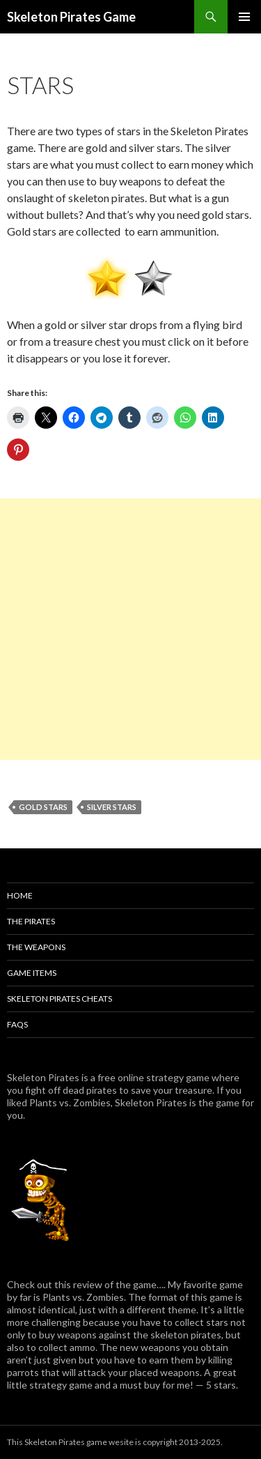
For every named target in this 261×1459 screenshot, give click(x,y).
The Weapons (36, 947)
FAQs (17, 1024)
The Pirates (31, 921)
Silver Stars (111, 806)
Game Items (31, 973)
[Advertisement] (130, 629)
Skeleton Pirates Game (71, 16)
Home (20, 895)
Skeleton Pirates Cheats (59, 998)
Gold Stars (43, 806)
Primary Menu (244, 16)
